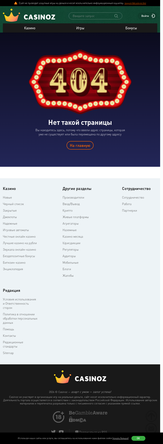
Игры (80, 28)
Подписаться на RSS (92, 432)
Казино (29, 28)
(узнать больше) (120, 438)
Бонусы (131, 28)
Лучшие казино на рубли (20, 243)
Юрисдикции (71, 243)
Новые (7, 197)
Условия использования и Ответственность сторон (19, 303)
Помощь (8, 329)
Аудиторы (69, 256)
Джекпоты (10, 217)
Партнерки (129, 210)
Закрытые (10, 210)
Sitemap (8, 353)
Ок (138, 438)
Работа (126, 204)
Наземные (70, 230)
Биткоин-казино (14, 262)
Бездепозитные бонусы (19, 256)
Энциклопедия (13, 269)
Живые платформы (76, 217)
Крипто (68, 210)
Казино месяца (73, 236)
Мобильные (70, 262)
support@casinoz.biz (135, 3)
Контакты (9, 336)
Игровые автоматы (16, 230)
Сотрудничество (133, 197)
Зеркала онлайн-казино (19, 249)
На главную (80, 145)
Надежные (10, 223)
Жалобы (68, 275)
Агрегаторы (71, 223)
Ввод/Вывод (71, 204)
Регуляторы (71, 249)
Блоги (67, 269)
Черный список (13, 204)
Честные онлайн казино (19, 236)
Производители (73, 197)
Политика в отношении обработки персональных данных (20, 318)
